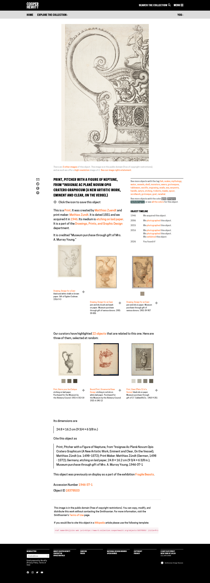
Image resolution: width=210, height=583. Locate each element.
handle (134, 191)
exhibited (151, 237)
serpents (174, 188)
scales (167, 181)
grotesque (146, 194)
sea (167, 188)
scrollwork (135, 194)
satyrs (141, 191)
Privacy (137, 553)
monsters (155, 185)
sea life (144, 188)
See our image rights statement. (116, 170)
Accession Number (65, 485)
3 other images (70, 167)
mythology (176, 181)
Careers (83, 551)
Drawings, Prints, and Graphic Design (99, 223)
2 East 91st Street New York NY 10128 (168, 552)
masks (165, 191)
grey (164, 199)
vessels (140, 185)
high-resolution (82, 170)
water (133, 185)
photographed (153, 221)
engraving (153, 188)
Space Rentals (59, 556)
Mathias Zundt (79, 215)
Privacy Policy (32, 563)
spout (172, 191)
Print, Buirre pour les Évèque (65, 390)
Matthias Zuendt (106, 210)
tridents (157, 191)
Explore (52, 15)
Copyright (138, 551)
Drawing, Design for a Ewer (64, 291)
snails (162, 188)
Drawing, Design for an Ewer (101, 302)
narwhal (161, 194)
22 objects (99, 333)
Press (82, 553)
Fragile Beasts (144, 474)
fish (161, 181)
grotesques (173, 185)
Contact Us (57, 553)
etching (148, 191)
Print (67, 210)
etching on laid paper (109, 219)
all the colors (158, 202)
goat (154, 194)
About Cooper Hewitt (61, 551)
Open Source (112, 553)
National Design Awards (117, 551)
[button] (178, 5)
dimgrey (171, 199)
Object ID (59, 490)
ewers (164, 185)
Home (30, 15)
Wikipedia (100, 523)
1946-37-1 (86, 485)
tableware (135, 188)
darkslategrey (137, 202)
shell (147, 185)
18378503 (73, 490)
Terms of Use (77, 515)
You (180, 15)
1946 (74, 219)
